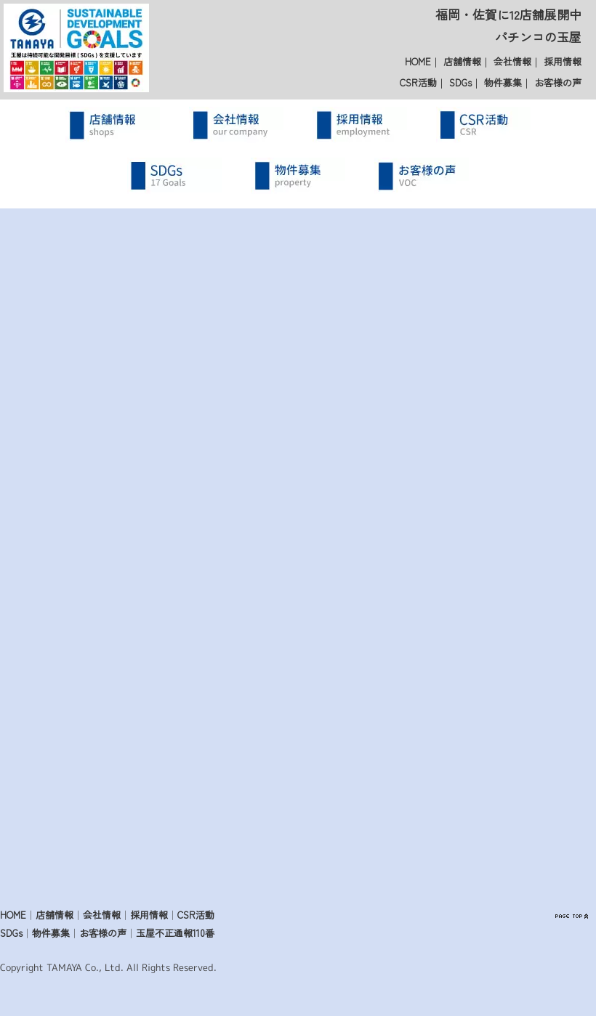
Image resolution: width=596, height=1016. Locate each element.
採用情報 (562, 61)
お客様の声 (557, 82)
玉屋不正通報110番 (175, 933)
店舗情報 (462, 61)
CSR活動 (418, 82)
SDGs (460, 82)
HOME (418, 61)
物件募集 (503, 82)
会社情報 (512, 61)
